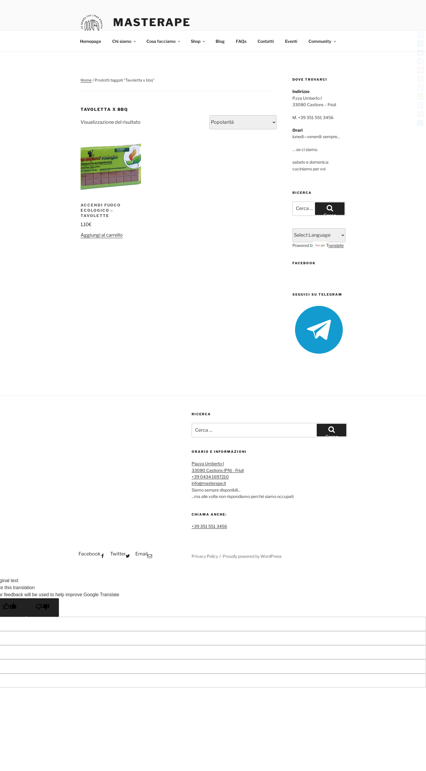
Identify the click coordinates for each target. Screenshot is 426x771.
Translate (329, 245)
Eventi (291, 41)
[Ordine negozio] (243, 122)
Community (323, 41)
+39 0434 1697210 (210, 476)
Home (86, 80)
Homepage (90, 41)
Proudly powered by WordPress (252, 556)
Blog (220, 41)
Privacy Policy (205, 556)
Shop (198, 41)
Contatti (266, 41)
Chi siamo (124, 41)
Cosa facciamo (163, 41)
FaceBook (304, 263)
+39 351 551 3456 (209, 526)
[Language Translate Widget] (318, 235)
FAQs (241, 41)
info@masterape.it (209, 483)
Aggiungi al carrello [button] (102, 235)
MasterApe (151, 22)
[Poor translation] (42, 607)
